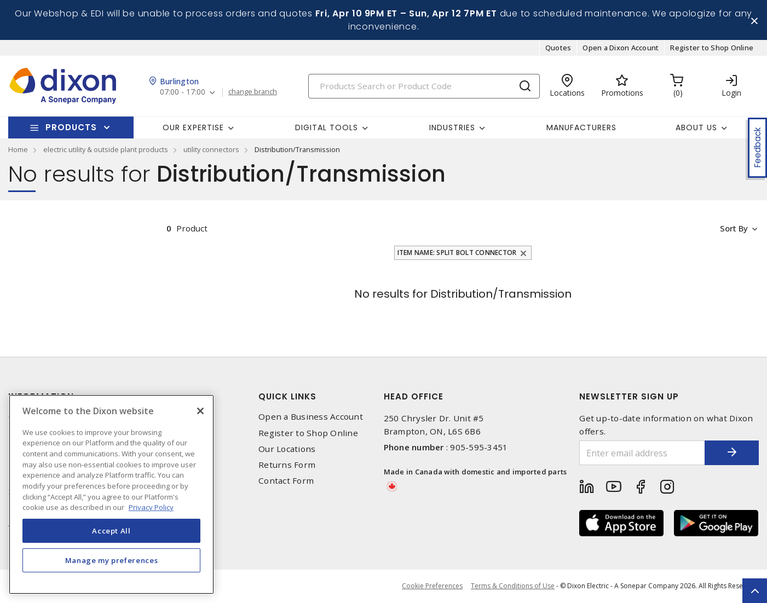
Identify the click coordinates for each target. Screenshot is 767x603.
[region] (111, 494)
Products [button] (71, 128)
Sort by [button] (733, 228)
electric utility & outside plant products (105, 150)
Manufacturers (581, 127)
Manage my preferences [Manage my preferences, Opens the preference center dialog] (111, 560)
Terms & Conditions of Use (513, 586)
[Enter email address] (642, 453)
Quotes (558, 48)
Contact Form (286, 481)
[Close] (200, 411)
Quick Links (287, 397)
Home (18, 150)
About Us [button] (696, 127)
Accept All (111, 531)
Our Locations (286, 449)
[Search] (424, 86)
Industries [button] (452, 127)
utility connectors (211, 150)
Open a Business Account (310, 417)
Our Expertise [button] (193, 127)
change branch (252, 92)
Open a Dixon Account (621, 48)
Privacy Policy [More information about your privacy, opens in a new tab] (151, 507)
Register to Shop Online (711, 48)
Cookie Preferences (432, 586)
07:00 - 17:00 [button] (182, 92)
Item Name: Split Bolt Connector (457, 253)
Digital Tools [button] (326, 127)
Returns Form (286, 465)
